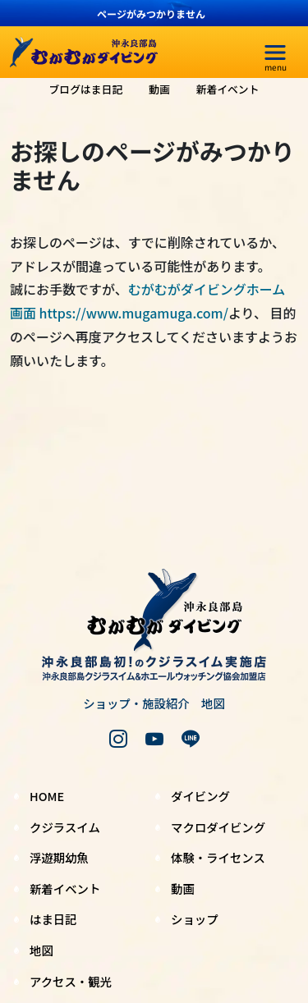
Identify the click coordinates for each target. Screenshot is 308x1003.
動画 (159, 89)
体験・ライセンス (218, 857)
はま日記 (53, 918)
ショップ (194, 918)
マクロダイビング (218, 827)
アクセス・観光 (71, 981)
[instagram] (118, 738)
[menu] (275, 52)
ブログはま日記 (86, 89)
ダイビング (200, 795)
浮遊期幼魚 (59, 857)
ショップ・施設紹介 (136, 703)
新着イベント (228, 89)
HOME (47, 795)
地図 (213, 703)
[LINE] (190, 738)
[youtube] (154, 738)
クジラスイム (65, 827)
